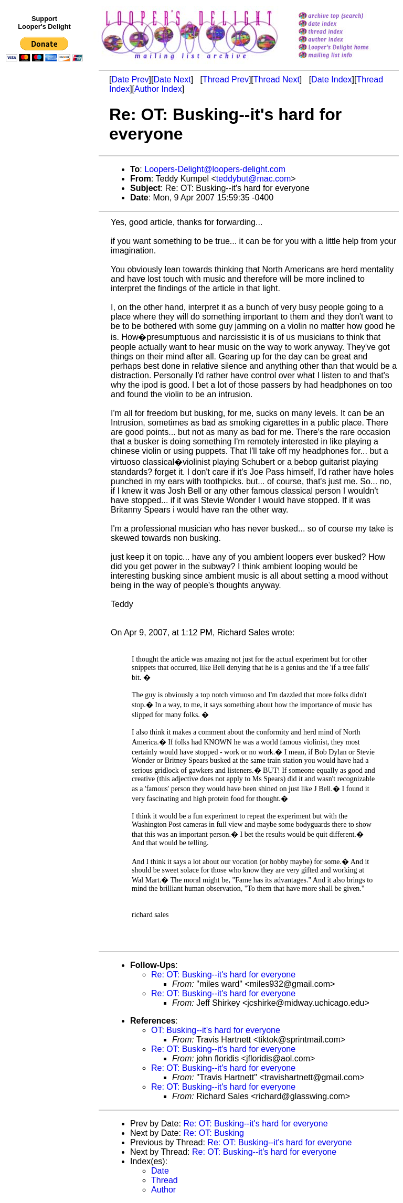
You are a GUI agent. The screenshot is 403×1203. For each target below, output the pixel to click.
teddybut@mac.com (253, 178)
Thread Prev (226, 79)
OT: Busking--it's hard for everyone (215, 1030)
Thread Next (276, 79)
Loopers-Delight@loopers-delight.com (214, 169)
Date (160, 1170)
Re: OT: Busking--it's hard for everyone (223, 974)
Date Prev (130, 79)
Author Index (158, 88)
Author (163, 1189)
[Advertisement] (46, 281)
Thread (164, 1180)
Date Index (331, 79)
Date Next (171, 79)
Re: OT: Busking (213, 1133)
